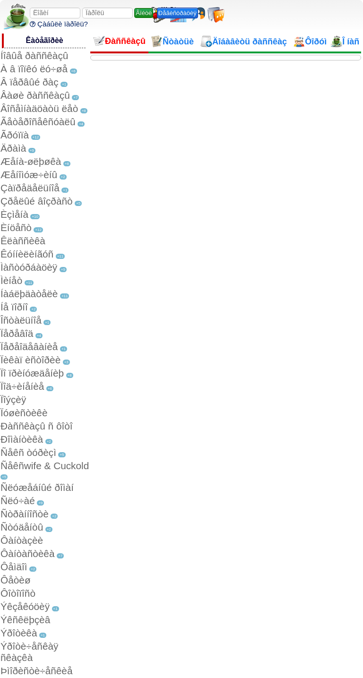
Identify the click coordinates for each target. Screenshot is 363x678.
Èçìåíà (14, 214)
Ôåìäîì (13, 566)
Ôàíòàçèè (21, 540)
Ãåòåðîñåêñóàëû (37, 121)
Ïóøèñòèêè (23, 412)
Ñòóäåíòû (21, 527)
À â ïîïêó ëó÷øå (34, 68)
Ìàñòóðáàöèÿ (28, 267)
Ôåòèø (15, 580)
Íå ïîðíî (14, 306)
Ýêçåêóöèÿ (25, 606)
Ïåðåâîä (16, 333)
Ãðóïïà (14, 134)
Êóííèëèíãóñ (26, 254)
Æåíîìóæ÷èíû (28, 174)
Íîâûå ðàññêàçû (34, 55)
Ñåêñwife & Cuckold (44, 465)
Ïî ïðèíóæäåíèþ (32, 373)
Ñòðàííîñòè (24, 513)
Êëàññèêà (22, 240)
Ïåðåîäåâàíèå (29, 346)
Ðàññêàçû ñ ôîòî (36, 426)
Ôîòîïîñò (17, 593)
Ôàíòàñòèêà (27, 553)
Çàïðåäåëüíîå (30, 187)
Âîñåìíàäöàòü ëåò (39, 108)
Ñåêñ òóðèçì (28, 452)
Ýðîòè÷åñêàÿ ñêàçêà (29, 652)
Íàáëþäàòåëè (29, 293)
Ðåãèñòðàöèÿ (177, 13)
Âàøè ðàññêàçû (35, 95)
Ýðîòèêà (18, 632)
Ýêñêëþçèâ (25, 619)
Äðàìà (13, 148)
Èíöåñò (16, 227)
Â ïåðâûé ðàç (29, 82)
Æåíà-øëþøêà (30, 161)
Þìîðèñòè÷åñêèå (36, 670)
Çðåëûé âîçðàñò (36, 201)
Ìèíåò (11, 280)
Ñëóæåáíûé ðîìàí (37, 487)
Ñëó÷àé (17, 500)
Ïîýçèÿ (13, 399)
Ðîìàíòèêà (21, 439)
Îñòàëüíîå (21, 320)
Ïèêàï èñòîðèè (30, 359)
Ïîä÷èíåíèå (22, 386)
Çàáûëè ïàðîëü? (59, 24)
